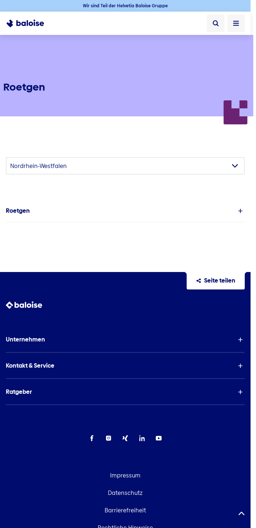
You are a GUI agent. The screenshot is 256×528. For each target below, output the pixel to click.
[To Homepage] (29, 23)
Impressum (125, 475)
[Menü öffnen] (236, 23)
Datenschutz (125, 493)
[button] (125, 211)
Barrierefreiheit (125, 510)
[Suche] (215, 23)
